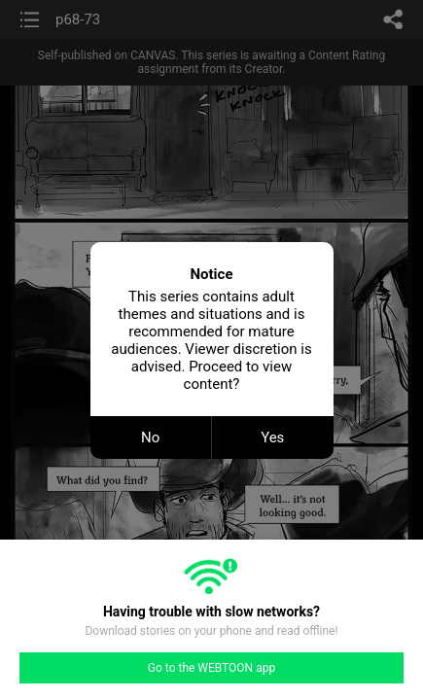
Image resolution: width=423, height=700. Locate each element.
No (150, 437)
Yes (272, 437)
